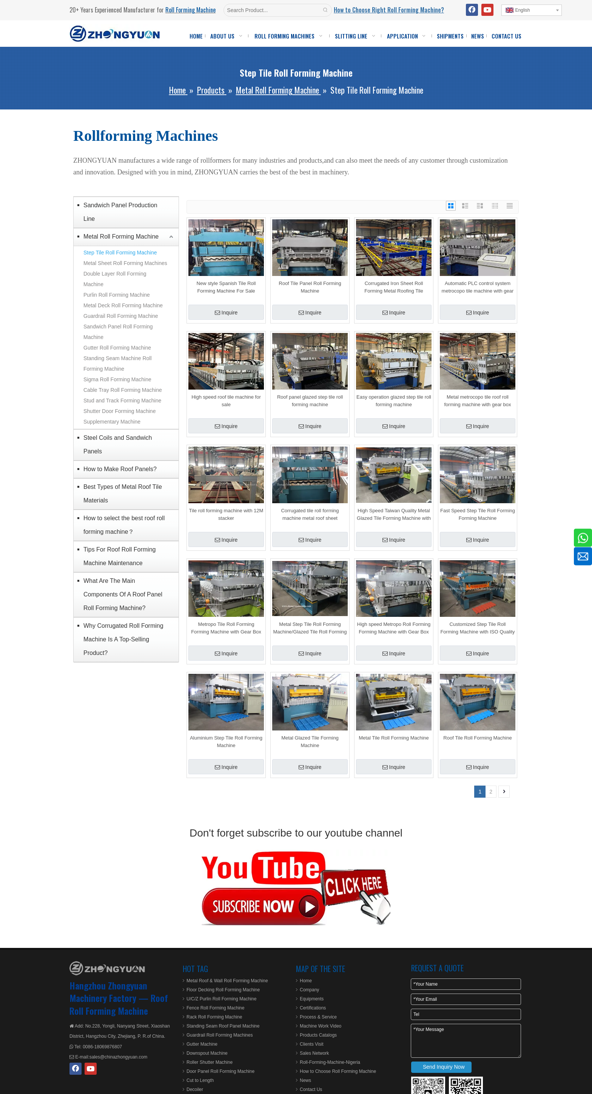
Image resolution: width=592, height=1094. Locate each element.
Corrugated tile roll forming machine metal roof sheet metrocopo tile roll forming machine (310, 515)
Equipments (312, 999)
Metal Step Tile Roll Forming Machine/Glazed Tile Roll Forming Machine (310, 628)
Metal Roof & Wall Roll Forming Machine (227, 980)
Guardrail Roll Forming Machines (220, 1035)
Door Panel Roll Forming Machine (220, 1071)
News (305, 1080)
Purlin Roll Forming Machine (116, 295)
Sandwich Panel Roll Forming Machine (118, 332)
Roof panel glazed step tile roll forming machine (310, 400)
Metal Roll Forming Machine (121, 236)
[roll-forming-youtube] (296, 887)
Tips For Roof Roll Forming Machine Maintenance (119, 556)
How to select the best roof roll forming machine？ (124, 525)
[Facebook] (472, 10)
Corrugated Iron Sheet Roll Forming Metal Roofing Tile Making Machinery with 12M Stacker (393, 287)
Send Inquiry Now (444, 1067)
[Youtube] (487, 10)
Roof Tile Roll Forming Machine (477, 738)
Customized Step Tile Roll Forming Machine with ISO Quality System (477, 628)
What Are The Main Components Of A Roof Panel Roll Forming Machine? (122, 594)
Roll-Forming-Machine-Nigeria (330, 1062)
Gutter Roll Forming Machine (117, 348)
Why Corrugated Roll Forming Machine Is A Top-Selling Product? (123, 639)
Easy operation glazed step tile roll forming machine (393, 400)
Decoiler (195, 1089)
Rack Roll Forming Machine (214, 1017)
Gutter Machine (202, 1044)
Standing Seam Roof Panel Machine (223, 1026)
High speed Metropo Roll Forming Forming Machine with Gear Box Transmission (393, 628)
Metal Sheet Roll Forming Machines (125, 263)
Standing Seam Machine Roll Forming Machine (117, 363)
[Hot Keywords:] (325, 10)
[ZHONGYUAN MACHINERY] (107, 968)
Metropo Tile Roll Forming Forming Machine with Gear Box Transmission (226, 628)
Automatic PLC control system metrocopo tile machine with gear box (478, 287)
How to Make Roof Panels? (120, 469)
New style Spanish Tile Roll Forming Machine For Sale (226, 287)
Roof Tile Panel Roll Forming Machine (310, 287)
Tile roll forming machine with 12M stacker (226, 514)
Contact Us (311, 1089)
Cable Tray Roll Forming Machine (122, 390)
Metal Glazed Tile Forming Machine (310, 741)
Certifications (313, 1008)
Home (306, 980)
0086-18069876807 (102, 1046)
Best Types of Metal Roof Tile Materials (122, 494)
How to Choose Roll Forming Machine (338, 1071)
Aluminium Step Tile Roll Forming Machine (226, 741)
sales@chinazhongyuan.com (118, 1057)
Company (309, 989)
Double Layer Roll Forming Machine (114, 279)
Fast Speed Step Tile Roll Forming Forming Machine (477, 514)
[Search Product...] (271, 10)
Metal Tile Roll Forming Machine (394, 738)
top (576, 1061)
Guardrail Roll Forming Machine (120, 316)
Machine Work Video (320, 1026)
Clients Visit (311, 1044)
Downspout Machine (207, 1053)
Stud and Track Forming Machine (122, 401)
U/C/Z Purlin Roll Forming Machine (221, 999)
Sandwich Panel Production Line (120, 212)
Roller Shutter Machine (210, 1062)
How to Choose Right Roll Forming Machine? (389, 9)
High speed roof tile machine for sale (226, 400)
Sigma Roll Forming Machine (117, 379)
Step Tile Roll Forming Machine (120, 253)
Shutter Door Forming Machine (119, 411)
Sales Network (314, 1053)
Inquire (226, 313)
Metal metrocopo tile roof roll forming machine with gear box (477, 400)
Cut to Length (200, 1080)
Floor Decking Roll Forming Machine (223, 989)
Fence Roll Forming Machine (215, 1008)
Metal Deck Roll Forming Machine (123, 305)
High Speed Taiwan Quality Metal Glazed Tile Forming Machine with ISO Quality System (394, 515)
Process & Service (318, 1017)
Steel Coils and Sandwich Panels (117, 445)
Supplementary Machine (111, 422)
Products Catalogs (318, 1035)
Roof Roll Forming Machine (118, 1004)
